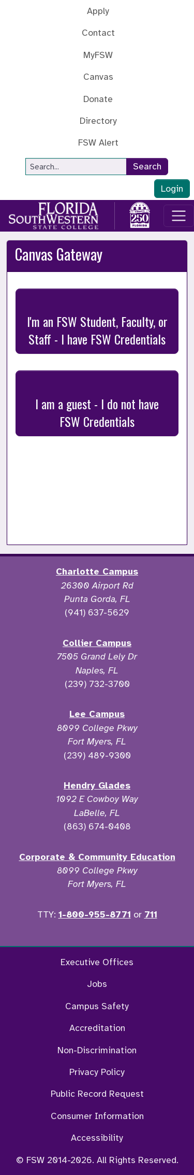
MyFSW (98, 55)
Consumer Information (97, 1116)
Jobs (97, 984)
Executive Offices (97, 962)
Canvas (98, 76)
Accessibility (97, 1137)
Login (172, 188)
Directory (98, 120)
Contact (98, 32)
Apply (98, 11)
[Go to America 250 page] (139, 214)
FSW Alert (98, 142)
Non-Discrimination (97, 1050)
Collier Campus (97, 643)
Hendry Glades (97, 785)
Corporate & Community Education (97, 857)
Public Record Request (97, 1093)
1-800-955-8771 (94, 914)
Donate (98, 99)
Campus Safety (97, 1006)
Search (147, 166)
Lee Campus (97, 714)
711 (150, 914)
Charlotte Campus (97, 571)
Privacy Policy (97, 1072)
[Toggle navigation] (178, 216)
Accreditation (97, 1028)
